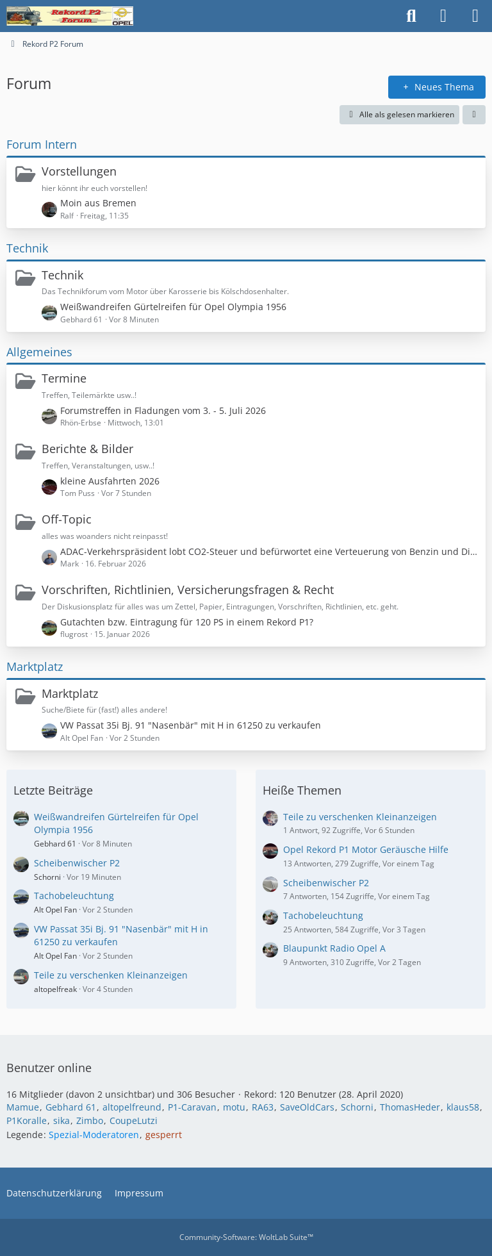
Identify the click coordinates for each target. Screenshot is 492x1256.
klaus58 (463, 1107)
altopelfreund (131, 1107)
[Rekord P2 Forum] (70, 16)
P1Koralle (26, 1120)
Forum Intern (41, 144)
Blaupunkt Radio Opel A (334, 948)
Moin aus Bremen (98, 203)
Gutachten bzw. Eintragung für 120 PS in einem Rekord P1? (186, 622)
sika (61, 1120)
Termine (64, 378)
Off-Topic (67, 519)
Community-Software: (246, 1237)
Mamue (22, 1107)
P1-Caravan (192, 1107)
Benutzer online (49, 1067)
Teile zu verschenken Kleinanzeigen (111, 975)
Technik (27, 248)
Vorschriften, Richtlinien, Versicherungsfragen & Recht (188, 589)
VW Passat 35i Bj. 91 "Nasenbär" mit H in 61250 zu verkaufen (190, 725)
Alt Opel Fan (55, 909)
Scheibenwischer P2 (77, 863)
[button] (474, 114)
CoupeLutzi (134, 1120)
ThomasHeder (410, 1107)
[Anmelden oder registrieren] (443, 16)
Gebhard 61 (55, 843)
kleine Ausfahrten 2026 (110, 481)
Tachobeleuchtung (74, 895)
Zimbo (89, 1120)
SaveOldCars (307, 1107)
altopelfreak (55, 989)
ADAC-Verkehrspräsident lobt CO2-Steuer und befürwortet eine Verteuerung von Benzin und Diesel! (269, 551)
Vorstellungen (79, 171)
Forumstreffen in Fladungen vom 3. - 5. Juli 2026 (163, 410)
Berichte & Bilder (87, 448)
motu (234, 1107)
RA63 (263, 1107)
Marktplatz (34, 666)
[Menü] (475, 16)
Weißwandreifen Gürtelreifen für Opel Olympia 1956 (173, 307)
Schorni (47, 877)
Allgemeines (39, 351)
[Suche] (411, 16)
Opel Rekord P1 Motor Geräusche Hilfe (365, 849)
